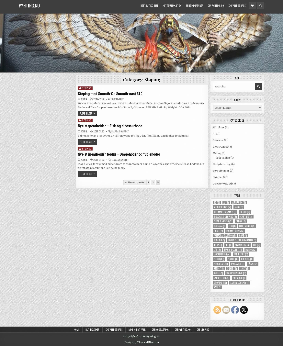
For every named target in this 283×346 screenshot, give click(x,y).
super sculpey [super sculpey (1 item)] (239, 283)
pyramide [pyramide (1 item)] (237, 264)
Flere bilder (86, 113)
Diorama (218, 140)
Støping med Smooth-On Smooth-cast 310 (110, 93)
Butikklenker (92, 329)
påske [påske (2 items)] (252, 264)
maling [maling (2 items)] (250, 249)
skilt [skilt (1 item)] (244, 268)
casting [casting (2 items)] (246, 216)
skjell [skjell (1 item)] (218, 273)
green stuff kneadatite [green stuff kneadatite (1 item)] (242, 240)
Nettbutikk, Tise (149, 5)
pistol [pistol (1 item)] (233, 259)
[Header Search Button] (260, 5)
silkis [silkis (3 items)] (232, 268)
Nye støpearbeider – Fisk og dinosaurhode (110, 126)
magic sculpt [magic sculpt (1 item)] (233, 249)
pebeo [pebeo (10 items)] (219, 259)
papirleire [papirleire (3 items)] (241, 254)
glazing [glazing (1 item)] (219, 240)
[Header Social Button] (252, 5)
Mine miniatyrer (194, 5)
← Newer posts (134, 182)
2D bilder (218, 127)
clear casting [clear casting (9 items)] (223, 221)
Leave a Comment (120, 131)
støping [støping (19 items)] (220, 283)
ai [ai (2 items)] (226, 202)
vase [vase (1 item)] (217, 287)
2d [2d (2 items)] (217, 202)
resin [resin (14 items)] (219, 268)
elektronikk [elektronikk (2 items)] (247, 226)
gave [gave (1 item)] (243, 235)
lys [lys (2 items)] (217, 249)
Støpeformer (221, 170)
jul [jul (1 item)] (228, 245)
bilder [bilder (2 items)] (245, 212)
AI (214, 133)
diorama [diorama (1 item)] (219, 226)
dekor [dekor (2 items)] (241, 221)
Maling (217, 153)
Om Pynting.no (216, 5)
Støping (87, 88)
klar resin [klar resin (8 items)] (242, 245)
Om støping (203, 329)
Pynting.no (29, 5)
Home (76, 329)
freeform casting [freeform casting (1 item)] (225, 235)
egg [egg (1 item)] (232, 226)
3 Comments (118, 99)
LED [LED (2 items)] (256, 245)
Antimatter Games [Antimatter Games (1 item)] (225, 212)
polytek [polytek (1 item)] (247, 259)
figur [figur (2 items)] (218, 231)
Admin (84, 99)
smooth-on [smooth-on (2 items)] (221, 278)
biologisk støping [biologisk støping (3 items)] (225, 216)
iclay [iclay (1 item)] (218, 245)
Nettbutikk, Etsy (172, 5)
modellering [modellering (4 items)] (222, 254)
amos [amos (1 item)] (238, 207)
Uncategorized (222, 183)
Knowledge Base (237, 5)
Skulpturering (222, 164)
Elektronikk (220, 146)
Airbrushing (222, 157)
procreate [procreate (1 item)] (221, 264)
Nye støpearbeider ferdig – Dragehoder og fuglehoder (119, 154)
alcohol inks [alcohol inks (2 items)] (222, 207)
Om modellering (160, 329)
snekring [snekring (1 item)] (239, 278)
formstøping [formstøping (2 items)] (235, 231)
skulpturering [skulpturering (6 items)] (236, 273)
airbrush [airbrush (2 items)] (239, 202)
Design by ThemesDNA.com (141, 342)
